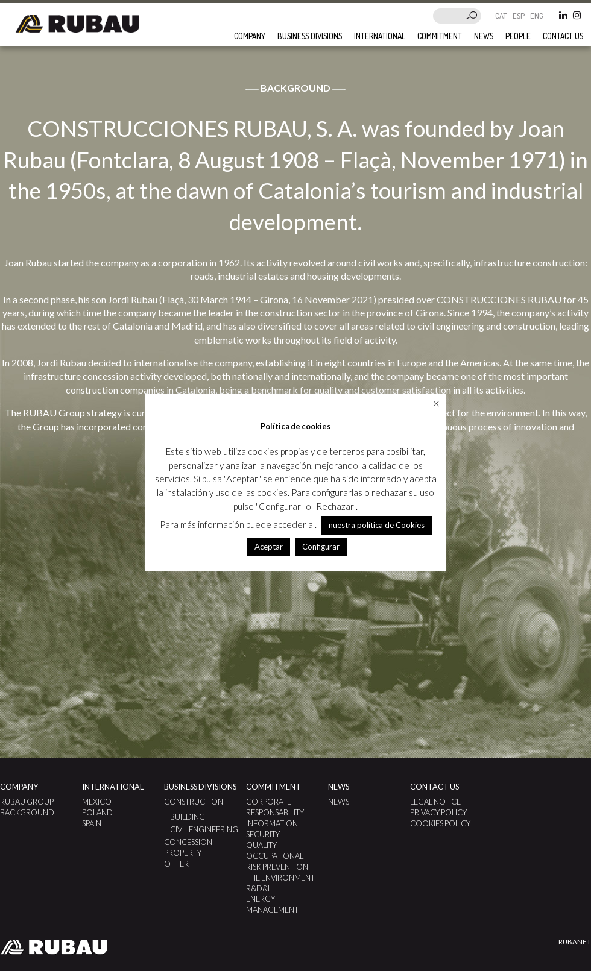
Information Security (272, 829)
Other (176, 864)
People (518, 36)
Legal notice (435, 801)
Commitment (439, 36)
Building (187, 817)
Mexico (97, 801)
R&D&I (258, 888)
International (379, 36)
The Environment (280, 877)
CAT (502, 15)
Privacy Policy (438, 812)
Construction (193, 801)
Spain (91, 823)
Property (182, 853)
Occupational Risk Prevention (277, 861)
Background (27, 812)
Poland (97, 812)
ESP (519, 15)
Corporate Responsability (275, 807)
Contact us (563, 36)
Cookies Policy (440, 823)
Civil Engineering (204, 829)
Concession (188, 842)
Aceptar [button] (268, 546)
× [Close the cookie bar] (436, 403)
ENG (536, 15)
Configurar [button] (321, 546)
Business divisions (309, 36)
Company (249, 36)
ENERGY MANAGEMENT (272, 904)
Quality (261, 845)
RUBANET (574, 942)
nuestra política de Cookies (377, 525)
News (483, 36)
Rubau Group (27, 801)
